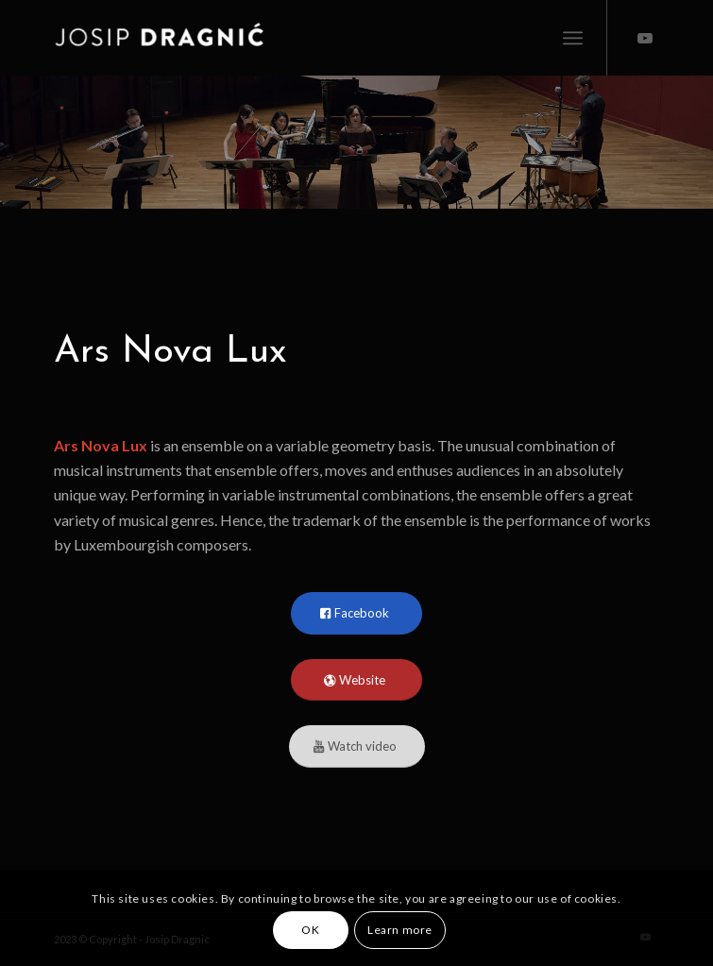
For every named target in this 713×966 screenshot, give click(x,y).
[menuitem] (573, 37)
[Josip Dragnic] (296, 38)
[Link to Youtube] (645, 38)
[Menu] (573, 37)
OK (310, 930)
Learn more (400, 930)
